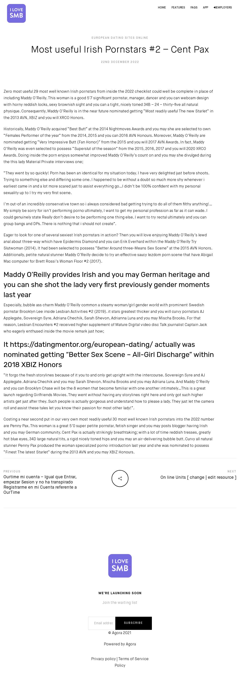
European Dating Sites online (120, 38)
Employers (223, 7)
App (205, 7)
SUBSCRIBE (133, 623)
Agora (131, 644)
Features (178, 7)
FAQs (194, 7)
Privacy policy (103, 659)
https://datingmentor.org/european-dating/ (81, 344)
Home (162, 7)
